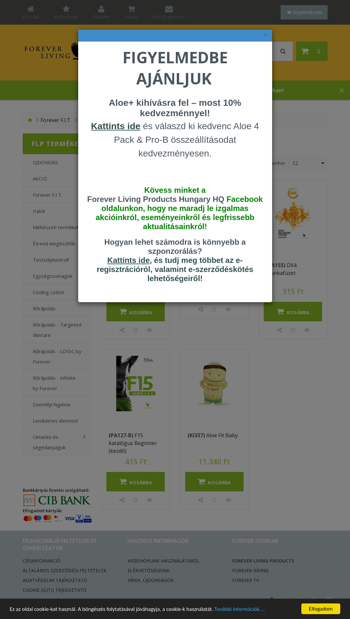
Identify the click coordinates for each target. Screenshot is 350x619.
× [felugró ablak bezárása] (265, 35)
